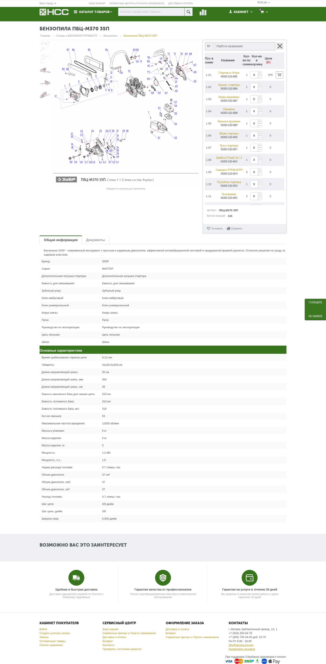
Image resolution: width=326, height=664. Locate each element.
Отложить (217, 228)
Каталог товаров (94, 12)
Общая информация (61, 240)
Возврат (108, 641)
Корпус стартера (229, 85)
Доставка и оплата (114, 637)
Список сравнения (51, 645)
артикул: (212, 210)
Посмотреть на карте (242, 649)
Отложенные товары (53, 641)
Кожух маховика (229, 97)
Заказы (44, 637)
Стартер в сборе (229, 73)
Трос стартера (229, 145)
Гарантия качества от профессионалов (163, 589)
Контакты (108, 645)
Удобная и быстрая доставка (76, 589)
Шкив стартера (229, 133)
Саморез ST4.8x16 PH (229, 170)
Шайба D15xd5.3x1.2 (229, 158)
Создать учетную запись (55, 633)
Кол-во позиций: (216, 215)
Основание (229, 194)
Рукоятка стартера (229, 182)
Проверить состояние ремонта (122, 649)
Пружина (229, 109)
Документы (95, 240)
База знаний (110, 629)
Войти (43, 629)
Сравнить (236, 228)
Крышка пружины (229, 121)
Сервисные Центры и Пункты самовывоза (129, 633)
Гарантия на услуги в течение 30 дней (249, 589)
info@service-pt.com (241, 645)
